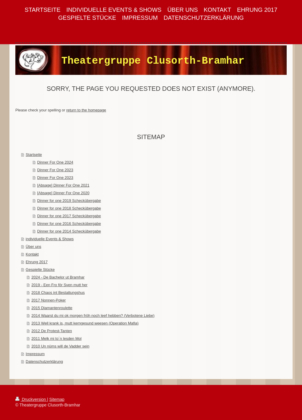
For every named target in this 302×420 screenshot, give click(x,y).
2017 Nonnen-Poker (49, 300)
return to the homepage (86, 110)
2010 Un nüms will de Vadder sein (60, 346)
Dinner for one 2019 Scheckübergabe (69, 200)
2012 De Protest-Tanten (52, 331)
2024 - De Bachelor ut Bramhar (58, 277)
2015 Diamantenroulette (52, 308)
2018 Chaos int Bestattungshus (58, 292)
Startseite (34, 154)
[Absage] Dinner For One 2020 (63, 193)
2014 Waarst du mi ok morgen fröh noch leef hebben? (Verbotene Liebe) (93, 315)
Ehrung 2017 (36, 262)
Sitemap (56, 399)
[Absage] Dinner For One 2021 (63, 185)
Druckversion (31, 399)
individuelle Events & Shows (50, 239)
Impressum (35, 354)
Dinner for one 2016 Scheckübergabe (69, 223)
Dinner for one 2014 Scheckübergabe (69, 231)
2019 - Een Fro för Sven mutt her (60, 285)
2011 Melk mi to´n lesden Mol (57, 338)
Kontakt (32, 254)
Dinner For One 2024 (55, 162)
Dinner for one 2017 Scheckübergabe (69, 216)
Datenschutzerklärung (44, 361)
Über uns (33, 246)
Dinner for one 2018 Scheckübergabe (69, 208)
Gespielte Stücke (40, 269)
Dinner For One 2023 (55, 170)
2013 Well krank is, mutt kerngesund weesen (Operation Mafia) (85, 323)
